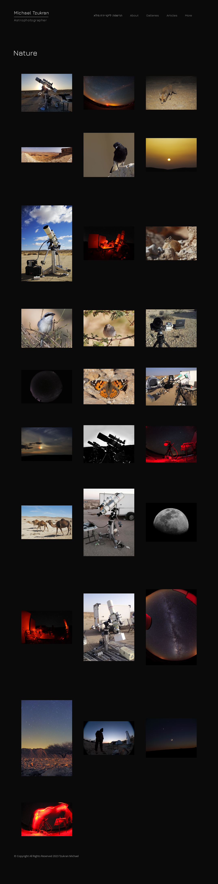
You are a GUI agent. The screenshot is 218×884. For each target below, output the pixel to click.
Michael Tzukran (31, 12)
